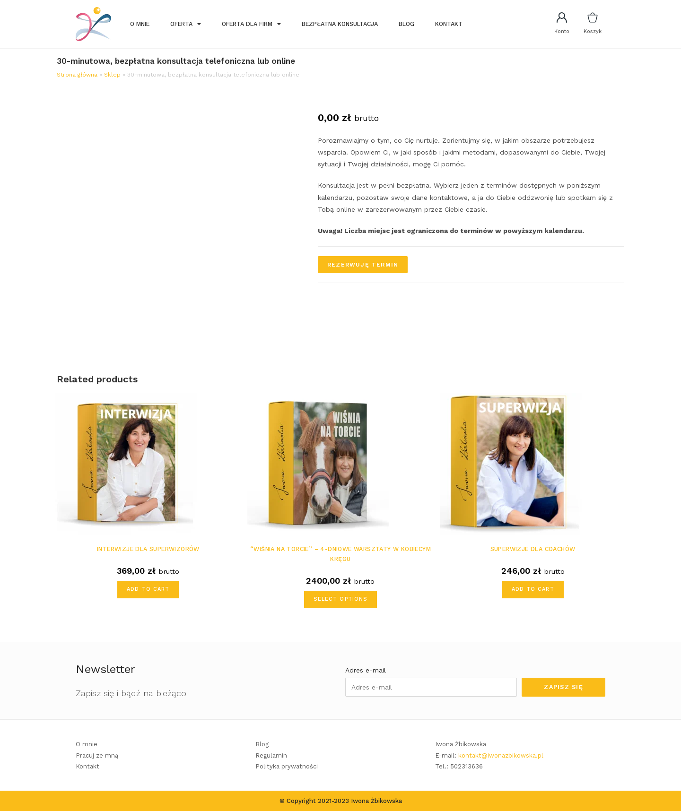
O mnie (139, 23)
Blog (406, 23)
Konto (561, 31)
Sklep (112, 74)
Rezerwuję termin (362, 264)
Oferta (185, 24)
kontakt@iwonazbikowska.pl (500, 755)
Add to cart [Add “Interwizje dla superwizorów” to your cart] (148, 589)
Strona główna (77, 74)
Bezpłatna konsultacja (340, 23)
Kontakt (449, 23)
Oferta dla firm (251, 24)
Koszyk (593, 31)
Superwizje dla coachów (533, 548)
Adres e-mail (365, 670)
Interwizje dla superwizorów (148, 548)
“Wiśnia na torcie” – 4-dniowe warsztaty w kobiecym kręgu (340, 553)
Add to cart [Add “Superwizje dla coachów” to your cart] (533, 589)
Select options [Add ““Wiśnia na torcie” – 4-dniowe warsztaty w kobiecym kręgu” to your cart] (340, 599)
